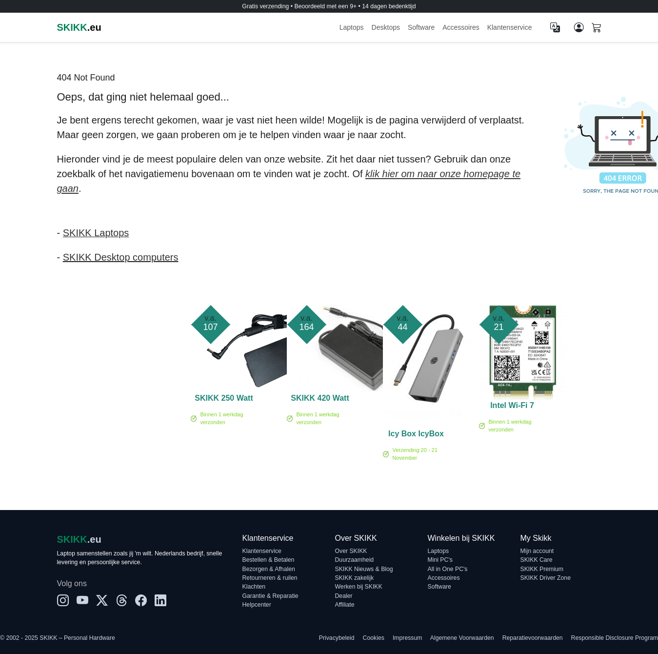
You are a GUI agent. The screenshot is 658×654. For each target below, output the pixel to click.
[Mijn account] (579, 27)
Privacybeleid (337, 637)
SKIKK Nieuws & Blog (364, 569)
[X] (102, 601)
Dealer (344, 596)
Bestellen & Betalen (268, 559)
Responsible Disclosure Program (614, 637)
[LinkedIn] (160, 601)
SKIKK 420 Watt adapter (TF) (320, 400)
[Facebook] (141, 601)
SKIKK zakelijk (354, 577)
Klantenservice (509, 27)
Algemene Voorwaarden (462, 637)
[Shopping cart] (596, 28)
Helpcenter (256, 604)
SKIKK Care (536, 559)
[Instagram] (63, 601)
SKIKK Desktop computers (121, 257)
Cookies (373, 637)
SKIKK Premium (542, 569)
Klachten (254, 586)
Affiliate (345, 604)
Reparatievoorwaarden (532, 637)
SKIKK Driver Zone (545, 577)
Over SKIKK (351, 551)
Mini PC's (440, 559)
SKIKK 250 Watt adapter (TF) (224, 400)
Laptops (351, 27)
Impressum (407, 637)
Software (421, 27)
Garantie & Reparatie (270, 596)
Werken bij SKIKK (358, 586)
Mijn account (537, 551)
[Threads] (121, 601)
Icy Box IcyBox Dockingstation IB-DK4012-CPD (416, 435)
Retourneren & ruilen (270, 577)
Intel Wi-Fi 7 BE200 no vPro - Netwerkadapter (512, 407)
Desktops (386, 27)
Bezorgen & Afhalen (268, 569)
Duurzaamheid (354, 559)
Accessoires (460, 27)
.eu (79, 27)
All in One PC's (448, 569)
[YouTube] (82, 601)
